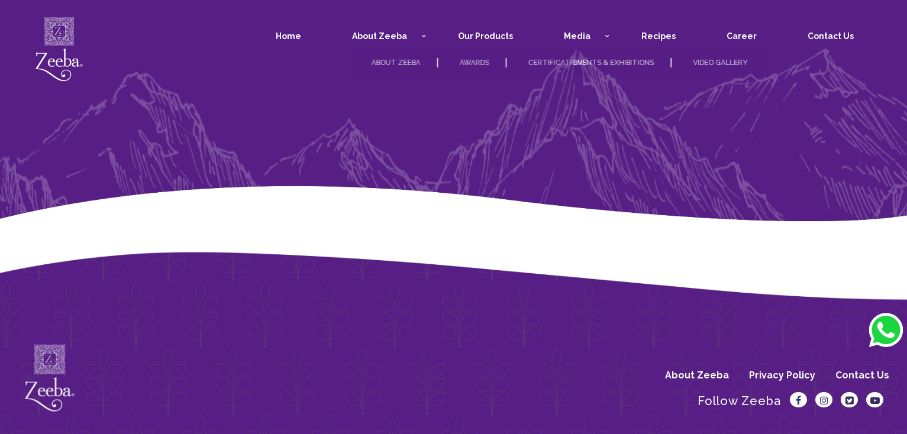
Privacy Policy (782, 375)
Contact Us (862, 375)
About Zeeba (697, 375)
